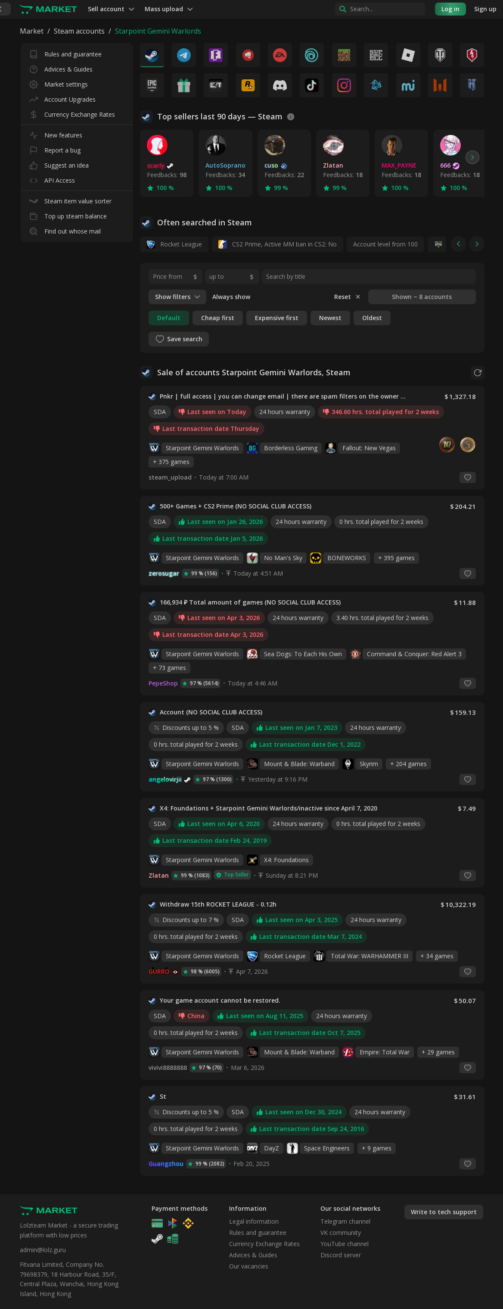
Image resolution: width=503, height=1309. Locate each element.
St (163, 1096)
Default (168, 318)
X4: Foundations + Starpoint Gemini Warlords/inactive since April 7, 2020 (268, 808)
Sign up (485, 9)
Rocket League (174, 244)
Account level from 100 (385, 244)
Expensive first (276, 318)
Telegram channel (345, 1221)
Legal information (254, 1221)
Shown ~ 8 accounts (422, 297)
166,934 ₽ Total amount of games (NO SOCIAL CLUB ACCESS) (250, 602)
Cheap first (217, 318)
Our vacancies (248, 1266)
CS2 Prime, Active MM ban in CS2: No (277, 244)
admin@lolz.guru (43, 1250)
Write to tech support (444, 1212)
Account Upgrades (62, 97)
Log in (450, 9)
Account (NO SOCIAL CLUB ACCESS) (211, 712)
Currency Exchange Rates (72, 112)
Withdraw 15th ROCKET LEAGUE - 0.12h (218, 904)
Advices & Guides (61, 67)
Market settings (58, 82)
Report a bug (55, 148)
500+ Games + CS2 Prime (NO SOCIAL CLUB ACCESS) (235, 506)
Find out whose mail (65, 229)
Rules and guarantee (65, 52)
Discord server (340, 1255)
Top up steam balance (68, 214)
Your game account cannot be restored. (220, 1000)
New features (55, 133)
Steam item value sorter (70, 199)
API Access (52, 178)
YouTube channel (344, 1244)
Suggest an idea (59, 163)
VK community (340, 1232)
